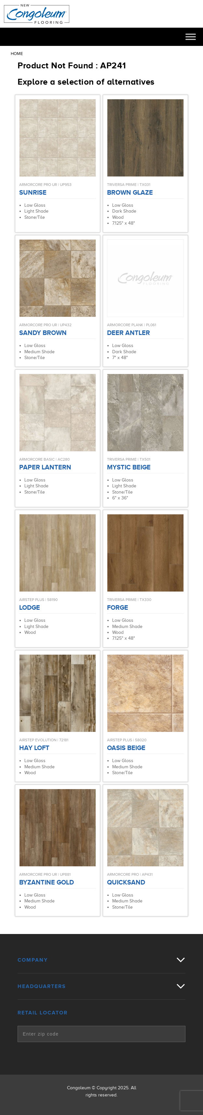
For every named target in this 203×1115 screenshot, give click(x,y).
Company (33, 960)
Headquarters (42, 986)
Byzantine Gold (46, 882)
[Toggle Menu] (190, 37)
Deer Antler (128, 332)
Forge (117, 607)
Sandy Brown (43, 332)
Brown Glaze (130, 192)
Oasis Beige (126, 747)
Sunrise (33, 192)
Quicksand (126, 882)
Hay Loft (34, 747)
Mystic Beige (129, 467)
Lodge (29, 607)
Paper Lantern (45, 467)
